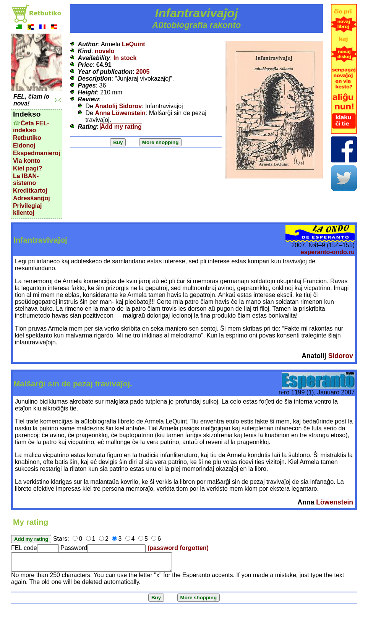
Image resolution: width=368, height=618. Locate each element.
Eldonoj (24, 145)
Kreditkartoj (30, 190)
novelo (105, 51)
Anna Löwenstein (120, 113)
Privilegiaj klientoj (27, 209)
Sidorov (340, 356)
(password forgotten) (178, 548)
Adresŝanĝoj (31, 198)
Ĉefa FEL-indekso (31, 126)
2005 (143, 71)
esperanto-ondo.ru (328, 252)
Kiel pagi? (27, 168)
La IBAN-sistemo (26, 179)
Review (88, 99)
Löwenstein (334, 502)
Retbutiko (27, 138)
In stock (124, 58)
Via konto (27, 160)
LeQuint (133, 44)
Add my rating (121, 126)
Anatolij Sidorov (118, 106)
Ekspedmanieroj (36, 153)
